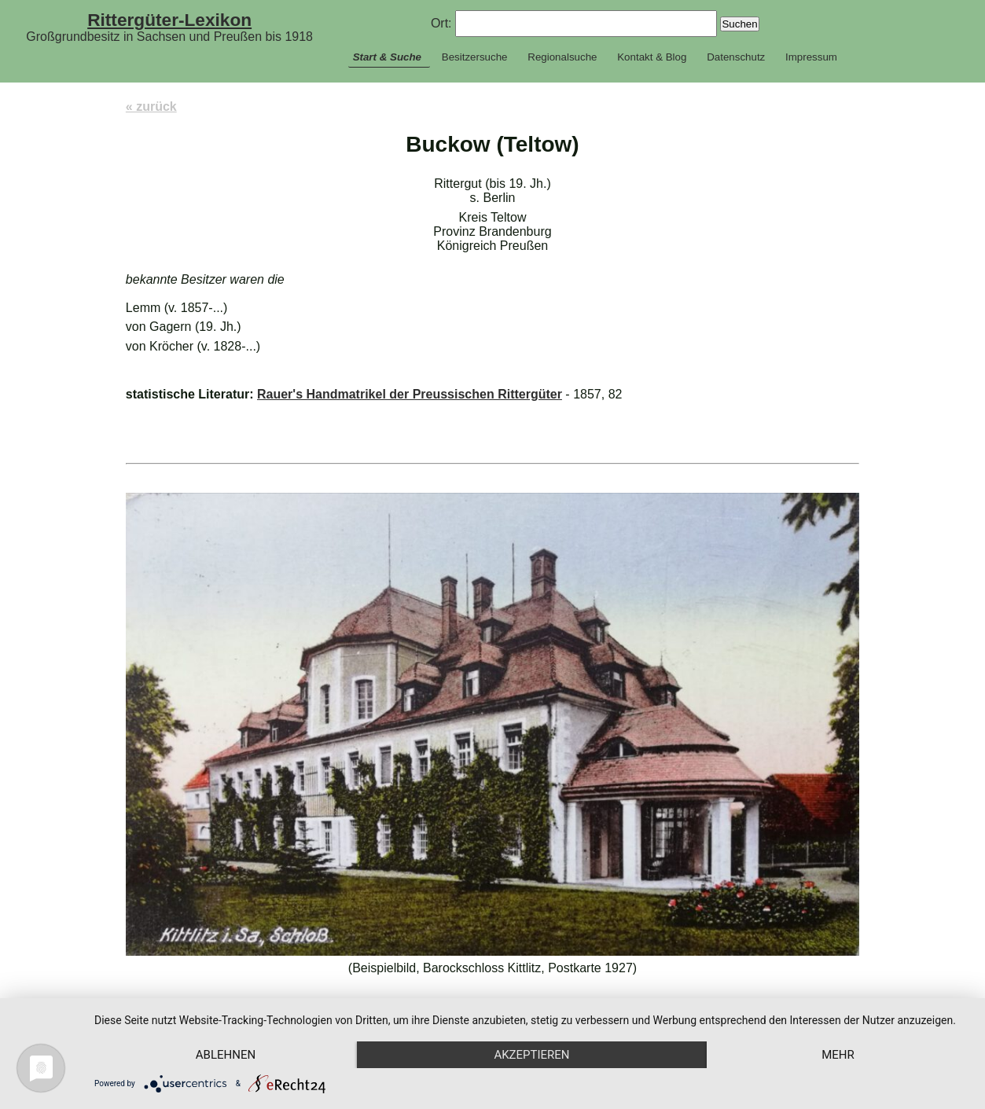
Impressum (811, 57)
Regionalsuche (562, 57)
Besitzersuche (475, 57)
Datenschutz (736, 57)
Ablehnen (225, 1055)
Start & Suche (387, 57)
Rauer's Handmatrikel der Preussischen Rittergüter (409, 394)
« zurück (151, 106)
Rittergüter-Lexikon (169, 19)
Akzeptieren (531, 1055)
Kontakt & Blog (651, 57)
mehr (838, 1055)
